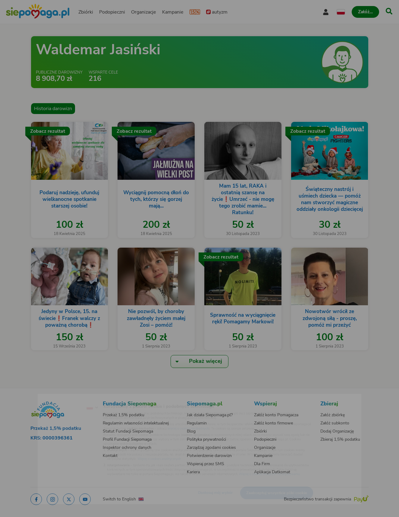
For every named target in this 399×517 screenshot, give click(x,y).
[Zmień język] (67, 398)
